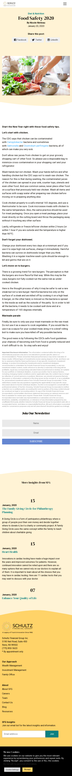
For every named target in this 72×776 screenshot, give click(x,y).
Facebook (20, 39)
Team (5, 698)
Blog (4, 707)
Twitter (37, 39)
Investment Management (14, 670)
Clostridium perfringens (36, 146)
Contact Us (7, 702)
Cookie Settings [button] (12, 769)
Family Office (8, 674)
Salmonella (13, 146)
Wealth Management (12, 665)
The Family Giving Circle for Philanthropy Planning (27, 510)
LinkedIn (53, 39)
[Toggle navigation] (65, 4)
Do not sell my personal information (19, 764)
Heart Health (10, 552)
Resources (7, 711)
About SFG (7, 689)
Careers (6, 693)
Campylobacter (15, 142)
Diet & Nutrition (36, 13)
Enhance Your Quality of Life (19, 598)
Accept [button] (27, 769)
